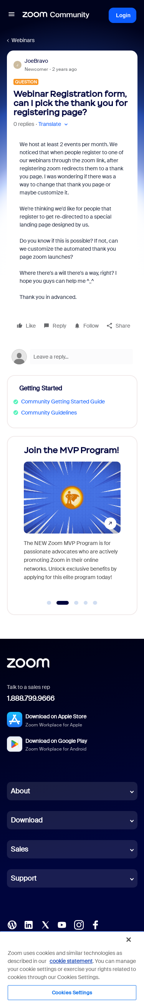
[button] (11, 15)
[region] (72, 966)
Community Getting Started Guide (63, 401)
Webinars (23, 40)
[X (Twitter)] (45, 924)
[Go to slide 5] (95, 602)
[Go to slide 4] (85, 602)
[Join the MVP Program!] (72, 518)
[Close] (128, 939)
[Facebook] (95, 924)
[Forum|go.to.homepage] (56, 15)
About (20, 791)
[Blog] (12, 924)
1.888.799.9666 (31, 698)
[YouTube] (62, 924)
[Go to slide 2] (62, 602)
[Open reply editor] (72, 356)
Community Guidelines (49, 412)
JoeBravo (36, 60)
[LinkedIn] (28, 924)
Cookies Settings (72, 992)
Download (27, 820)
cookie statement (71, 961)
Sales (19, 849)
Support (23, 878)
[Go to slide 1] (49, 602)
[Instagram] (79, 924)
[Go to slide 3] (76, 602)
